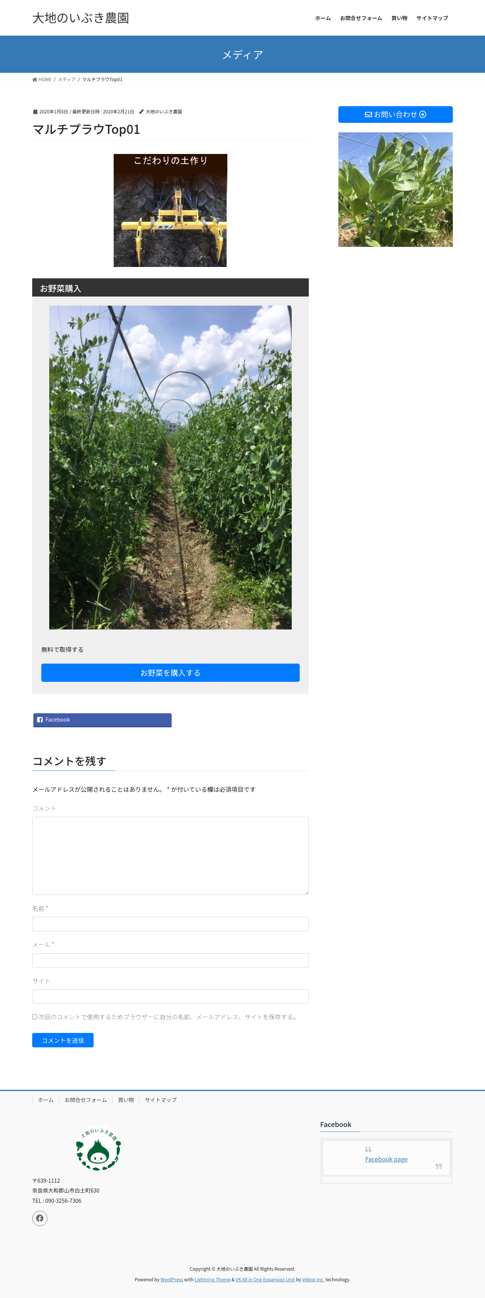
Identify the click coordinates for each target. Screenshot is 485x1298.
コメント (44, 808)
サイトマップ (161, 1099)
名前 (40, 908)
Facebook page (386, 1158)
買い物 (126, 1099)
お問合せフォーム (86, 1099)
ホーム (46, 1099)
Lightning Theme (212, 1279)
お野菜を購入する (170, 672)
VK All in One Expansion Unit (265, 1279)
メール (43, 944)
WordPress (172, 1279)
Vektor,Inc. (313, 1279)
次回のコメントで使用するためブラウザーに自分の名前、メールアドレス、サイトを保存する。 (169, 1016)
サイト (41, 980)
